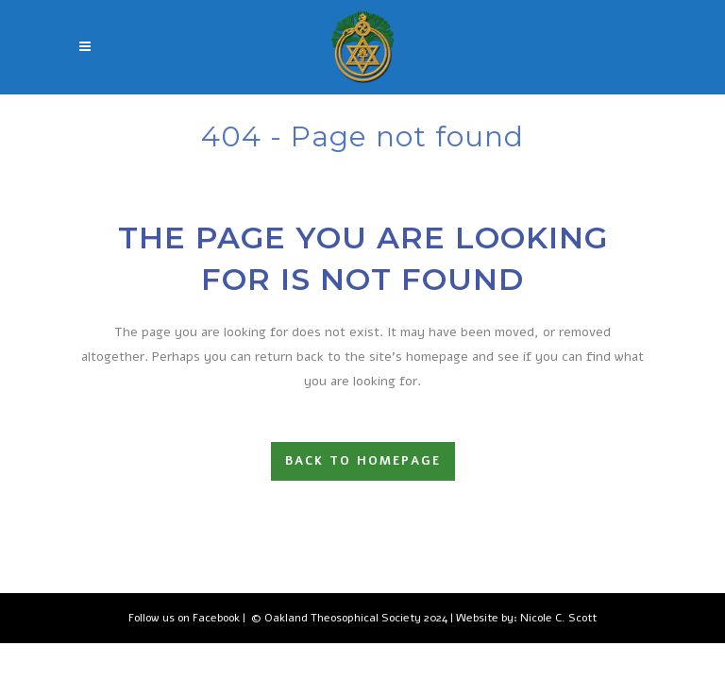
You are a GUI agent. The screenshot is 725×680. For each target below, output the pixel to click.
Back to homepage (363, 460)
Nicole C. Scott (558, 617)
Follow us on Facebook (184, 617)
